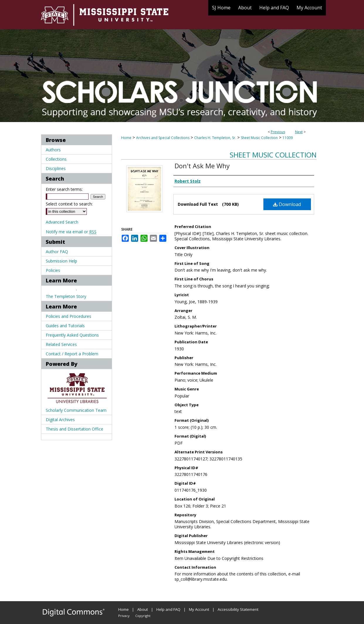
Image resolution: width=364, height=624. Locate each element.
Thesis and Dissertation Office (74, 429)
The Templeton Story (66, 296)
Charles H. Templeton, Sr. (215, 137)
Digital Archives (60, 419)
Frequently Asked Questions (72, 335)
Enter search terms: (64, 189)
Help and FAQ (168, 609)
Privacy (124, 615)
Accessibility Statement (238, 609)
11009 (287, 137)
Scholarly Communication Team (76, 410)
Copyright (142, 615)
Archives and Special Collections (162, 137)
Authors (53, 149)
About (142, 609)
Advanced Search (62, 222)
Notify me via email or (71, 231)
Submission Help (61, 261)
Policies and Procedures (68, 316)
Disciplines (56, 168)
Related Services (61, 344)
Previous (278, 131)
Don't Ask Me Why (202, 165)
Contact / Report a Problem (72, 353)
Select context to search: (69, 204)
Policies (53, 270)
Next (299, 131)
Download (287, 204)
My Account (199, 609)
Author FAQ (57, 251)
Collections (56, 159)
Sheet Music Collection (259, 137)
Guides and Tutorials (65, 325)
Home (126, 137)
